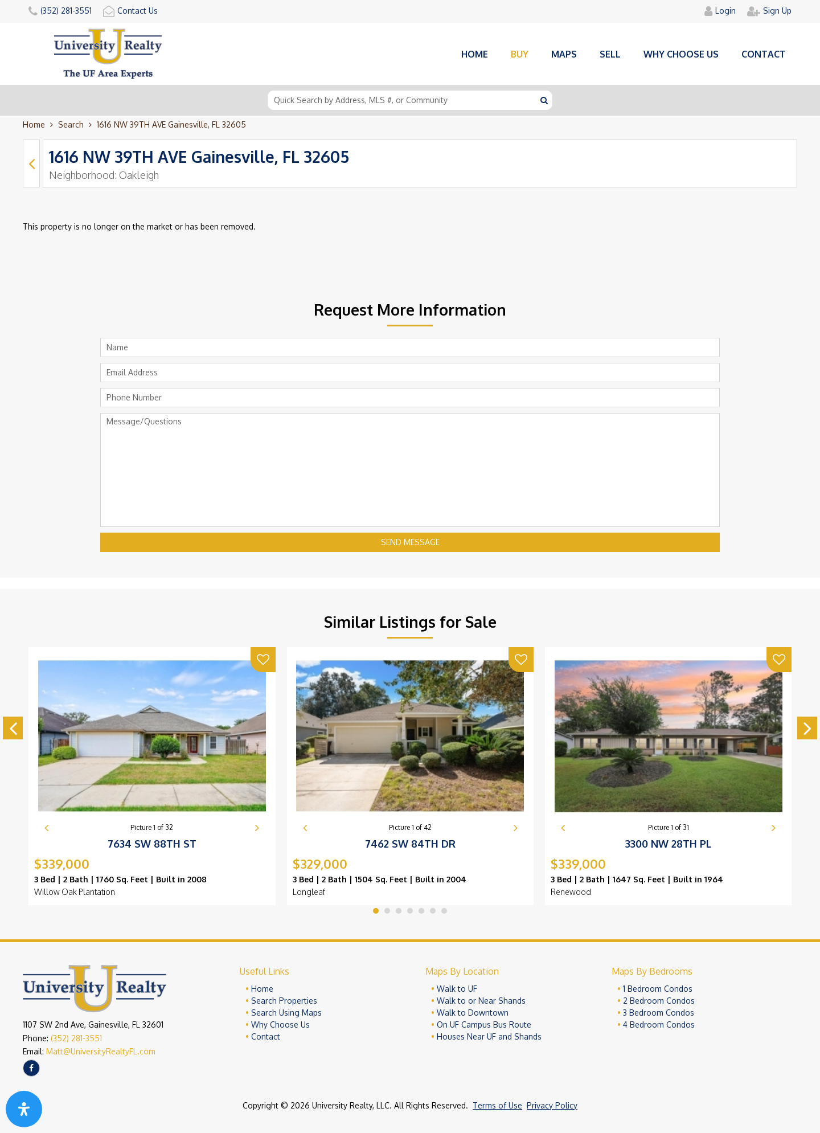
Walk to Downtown (473, 1012)
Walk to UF (457, 988)
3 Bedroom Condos (658, 1012)
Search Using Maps (286, 1012)
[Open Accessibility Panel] (24, 1109)
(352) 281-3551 (76, 1038)
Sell (610, 54)
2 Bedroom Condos (659, 1000)
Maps (564, 54)
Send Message (410, 542)
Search (71, 124)
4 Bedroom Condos (659, 1024)
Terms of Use (497, 1105)
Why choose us (681, 54)
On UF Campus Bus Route (484, 1024)
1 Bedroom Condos (657, 988)
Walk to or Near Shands (481, 1000)
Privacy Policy (552, 1105)
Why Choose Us (280, 1024)
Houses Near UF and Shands (489, 1036)
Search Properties (284, 1000)
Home (474, 54)
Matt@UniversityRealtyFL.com (100, 1051)
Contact (763, 54)
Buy (519, 54)
